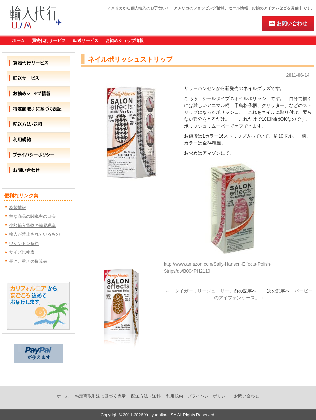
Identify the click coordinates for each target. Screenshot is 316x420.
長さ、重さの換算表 (28, 261)
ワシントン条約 (24, 243)
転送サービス (85, 40)
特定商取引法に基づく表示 (100, 396)
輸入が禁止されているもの (34, 234)
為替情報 (17, 207)
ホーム (18, 40)
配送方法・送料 (146, 396)
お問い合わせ (246, 396)
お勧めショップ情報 (125, 40)
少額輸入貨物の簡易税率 (32, 225)
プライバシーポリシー (208, 396)
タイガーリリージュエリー (202, 290)
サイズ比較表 (22, 252)
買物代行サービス (49, 40)
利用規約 (174, 396)
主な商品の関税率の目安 (32, 216)
